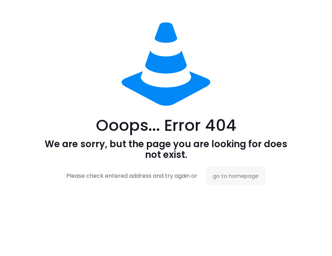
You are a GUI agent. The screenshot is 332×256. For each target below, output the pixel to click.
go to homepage (236, 176)
